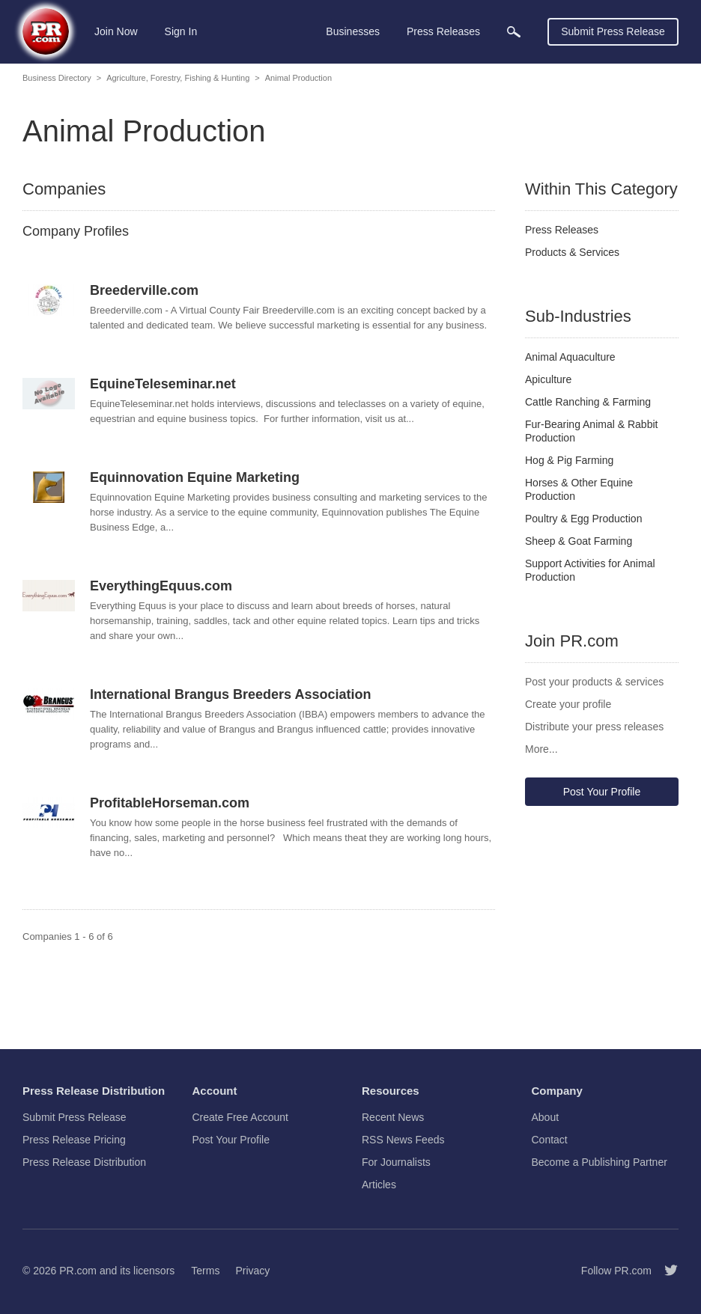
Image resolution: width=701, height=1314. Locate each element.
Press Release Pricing (74, 1140)
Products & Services (572, 252)
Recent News (393, 1117)
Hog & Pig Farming (569, 460)
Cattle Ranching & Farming (588, 402)
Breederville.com (144, 290)
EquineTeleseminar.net (163, 383)
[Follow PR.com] (665, 1270)
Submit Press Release (613, 31)
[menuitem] (514, 31)
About (545, 1117)
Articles (379, 1185)
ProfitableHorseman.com (169, 802)
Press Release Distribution (84, 1162)
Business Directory (56, 77)
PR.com (78, 1271)
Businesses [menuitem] (353, 31)
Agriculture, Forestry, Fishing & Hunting (177, 77)
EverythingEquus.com (161, 585)
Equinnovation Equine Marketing (195, 477)
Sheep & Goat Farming (578, 541)
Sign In (181, 31)
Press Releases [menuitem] (443, 31)
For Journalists (396, 1162)
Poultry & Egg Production (583, 519)
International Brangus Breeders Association (230, 694)
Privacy (252, 1270)
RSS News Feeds (403, 1140)
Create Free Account (240, 1117)
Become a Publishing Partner (599, 1162)
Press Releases (561, 230)
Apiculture (548, 379)
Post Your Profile (602, 792)
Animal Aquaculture (570, 357)
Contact (550, 1140)
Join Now (116, 31)
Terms (205, 1270)
